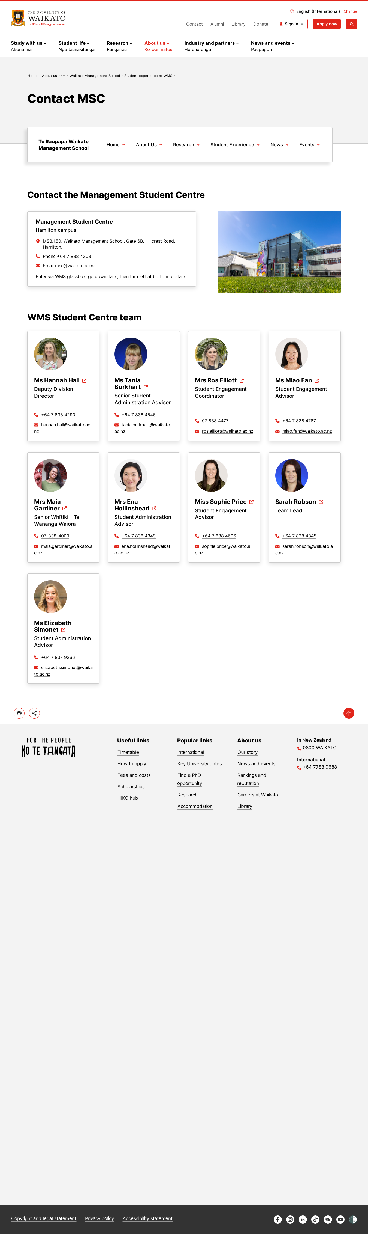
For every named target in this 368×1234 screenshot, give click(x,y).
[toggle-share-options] (34, 713)
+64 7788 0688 (320, 767)
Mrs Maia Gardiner (47, 505)
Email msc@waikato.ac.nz (69, 265)
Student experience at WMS (148, 76)
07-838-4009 (55, 536)
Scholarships (131, 786)
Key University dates (199, 763)
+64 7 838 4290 (58, 414)
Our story (247, 752)
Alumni (217, 24)
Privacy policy (99, 1218)
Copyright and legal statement (43, 1218)
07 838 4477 (215, 420)
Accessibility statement (148, 1218)
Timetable (128, 752)
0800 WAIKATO (320, 747)
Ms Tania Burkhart (127, 383)
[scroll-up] (348, 713)
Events (306, 144)
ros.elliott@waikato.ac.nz (227, 431)
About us (49, 76)
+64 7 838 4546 (139, 414)
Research (183, 144)
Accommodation (195, 806)
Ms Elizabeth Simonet (53, 626)
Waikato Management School (95, 76)
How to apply (131, 763)
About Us (146, 144)
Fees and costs (134, 775)
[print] (19, 713)
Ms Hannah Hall (57, 380)
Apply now (326, 23)
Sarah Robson (295, 501)
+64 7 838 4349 (139, 536)
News (276, 144)
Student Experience (232, 144)
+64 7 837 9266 (58, 657)
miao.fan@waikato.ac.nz (307, 431)
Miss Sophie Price (221, 501)
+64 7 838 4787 (299, 420)
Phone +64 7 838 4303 (67, 256)
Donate (260, 24)
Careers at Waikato (257, 795)
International (190, 752)
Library (238, 24)
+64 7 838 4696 (219, 536)
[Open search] (351, 24)
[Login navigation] (292, 24)
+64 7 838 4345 (299, 536)
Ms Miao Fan (293, 380)
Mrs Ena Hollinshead (131, 505)
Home (33, 76)
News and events (256, 763)
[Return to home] (38, 18)
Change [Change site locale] (350, 11)
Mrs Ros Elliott (216, 380)
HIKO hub (127, 798)
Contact (194, 24)
